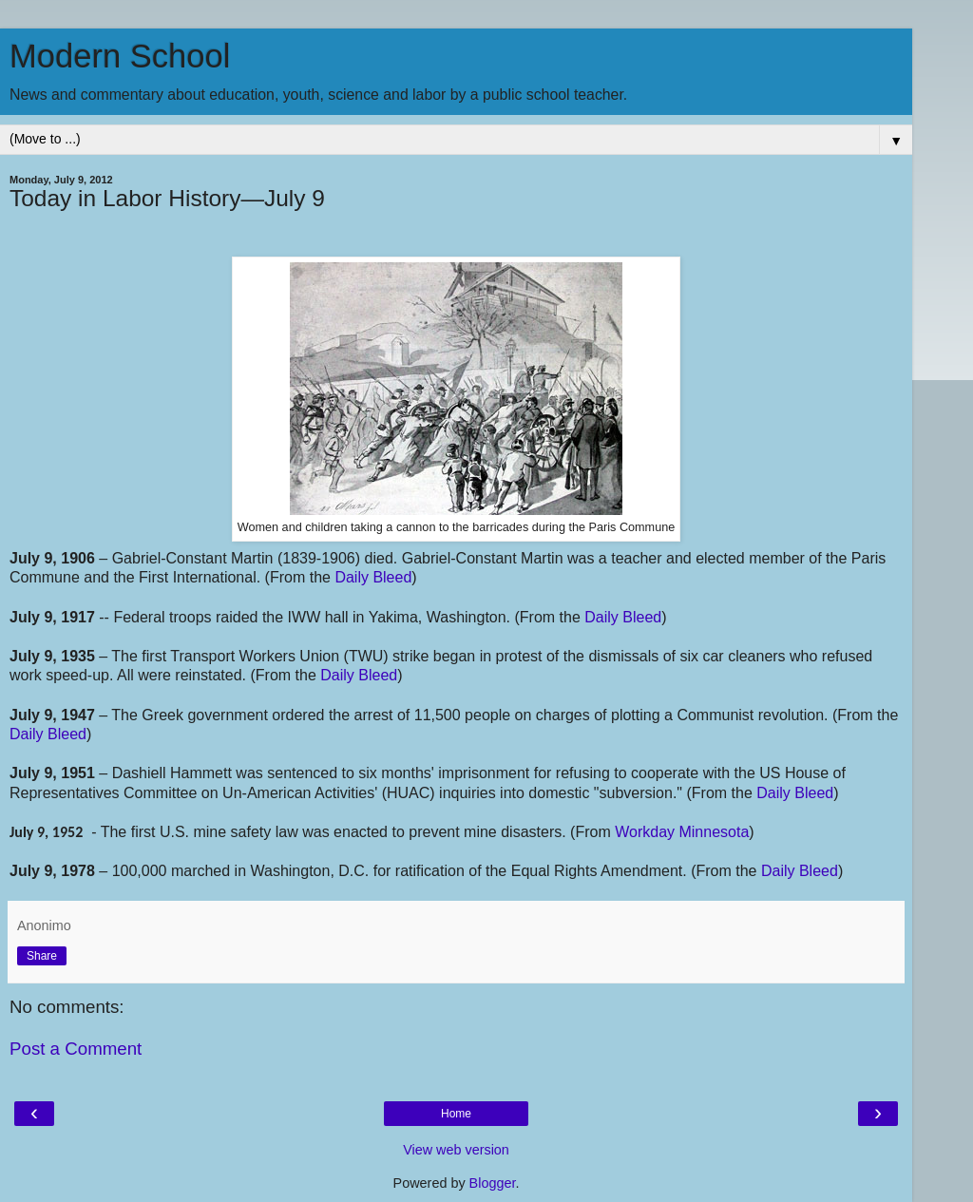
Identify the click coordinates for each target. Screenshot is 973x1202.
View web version (456, 1149)
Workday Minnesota (682, 832)
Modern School (120, 56)
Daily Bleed (372, 577)
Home (456, 1113)
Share (42, 956)
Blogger (492, 1183)
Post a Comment (76, 1049)
